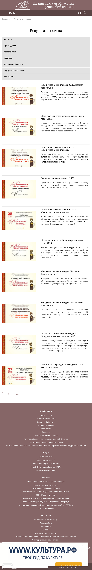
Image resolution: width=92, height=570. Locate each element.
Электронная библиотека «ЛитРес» (46, 488)
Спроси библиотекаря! (46, 460)
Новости (8, 39)
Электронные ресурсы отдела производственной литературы (46, 502)
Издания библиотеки (13, 64)
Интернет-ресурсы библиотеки (46, 485)
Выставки (8, 58)
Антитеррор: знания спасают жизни (46, 540)
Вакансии (46, 432)
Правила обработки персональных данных (46, 442)
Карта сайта (61, 566)
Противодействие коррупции (46, 435)
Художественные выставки (46, 533)
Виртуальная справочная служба (46, 463)
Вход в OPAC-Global (46, 508)
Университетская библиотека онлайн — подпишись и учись (46, 498)
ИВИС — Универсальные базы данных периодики (46, 482)
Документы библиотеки (46, 419)
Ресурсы (46, 477)
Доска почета (46, 429)
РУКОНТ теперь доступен (46, 495)
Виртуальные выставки (14, 70)
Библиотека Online (46, 457)
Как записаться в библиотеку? (46, 520)
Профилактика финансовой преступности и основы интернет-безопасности (46, 536)
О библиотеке (46, 411)
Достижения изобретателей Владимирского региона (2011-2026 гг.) (46, 505)
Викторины (9, 77)
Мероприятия (10, 52)
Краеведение (10, 46)
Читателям (46, 515)
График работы (46, 415)
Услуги (46, 452)
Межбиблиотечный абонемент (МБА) (46, 467)
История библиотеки (46, 425)
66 (17, 394)
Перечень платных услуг (46, 470)
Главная (6, 19)
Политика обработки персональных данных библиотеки (46, 439)
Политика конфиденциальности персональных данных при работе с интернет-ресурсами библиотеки (46, 446)
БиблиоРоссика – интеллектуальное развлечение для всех (46, 492)
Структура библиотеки (46, 422)
